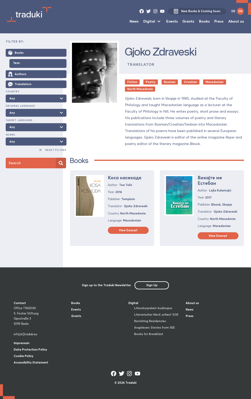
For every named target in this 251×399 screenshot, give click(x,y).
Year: (16, 63)
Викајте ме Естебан (210, 180)
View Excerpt (128, 230)
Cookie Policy (23, 356)
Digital (149, 21)
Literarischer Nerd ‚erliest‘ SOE (156, 314)
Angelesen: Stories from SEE (154, 327)
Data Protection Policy (30, 349)
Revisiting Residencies (150, 321)
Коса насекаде (124, 177)
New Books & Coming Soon (197, 11)
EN (240, 11)
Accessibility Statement (31, 362)
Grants (188, 21)
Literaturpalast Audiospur (153, 308)
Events (172, 21)
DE (233, 11)
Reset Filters (52, 150)
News (134, 21)
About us (236, 21)
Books (204, 21)
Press (219, 21)
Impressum (21, 343)
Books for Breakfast (148, 334)
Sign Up (151, 285)
